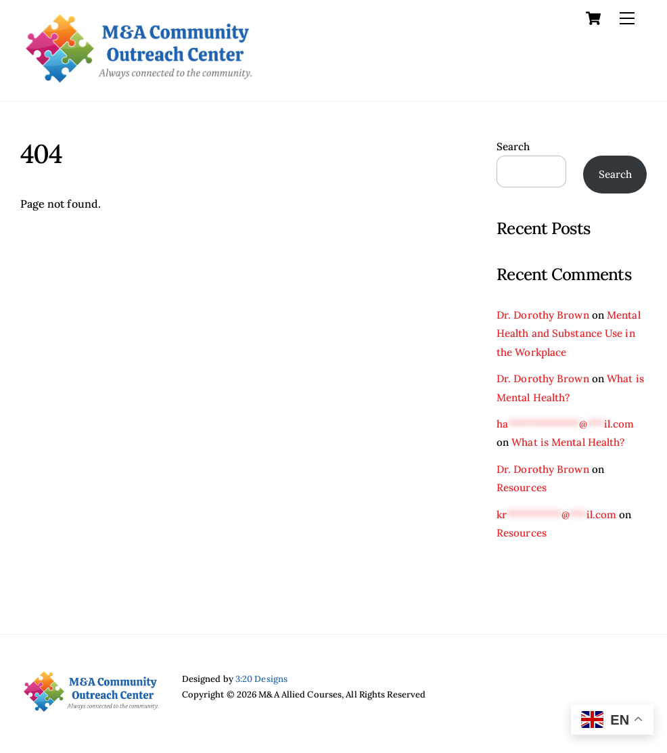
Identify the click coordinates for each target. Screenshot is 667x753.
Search (513, 146)
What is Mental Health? (567, 442)
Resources (522, 487)
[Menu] (627, 18)
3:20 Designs (261, 679)
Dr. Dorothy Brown (543, 315)
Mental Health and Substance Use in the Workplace (569, 334)
